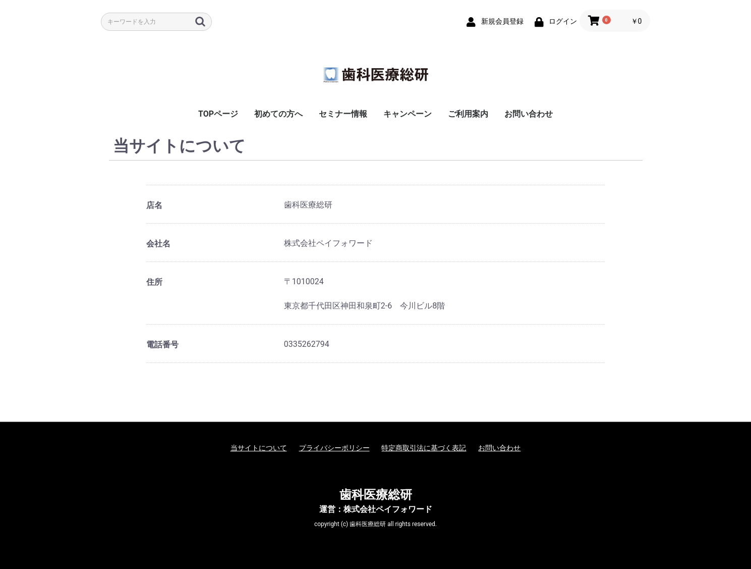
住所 (154, 282)
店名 (154, 205)
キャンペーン (407, 114)
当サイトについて (258, 448)
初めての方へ (278, 114)
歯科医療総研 (375, 495)
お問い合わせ (528, 114)
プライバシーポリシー (334, 448)
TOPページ (218, 114)
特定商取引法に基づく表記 (423, 448)
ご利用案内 (468, 114)
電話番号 (162, 344)
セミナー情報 (343, 114)
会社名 (158, 243)
